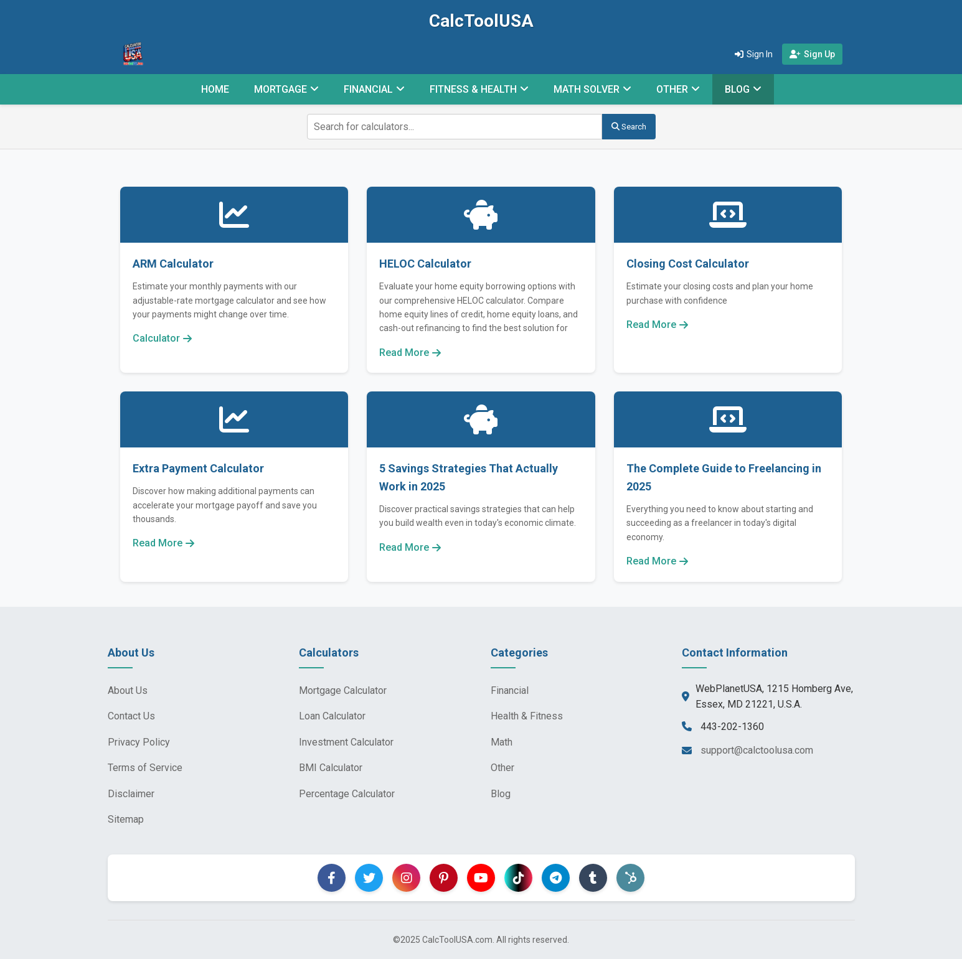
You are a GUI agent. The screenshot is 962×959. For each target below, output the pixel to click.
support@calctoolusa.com (756, 750)
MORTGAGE (280, 89)
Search (628, 126)
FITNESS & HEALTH (473, 89)
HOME (215, 89)
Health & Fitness (527, 716)
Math (501, 742)
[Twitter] (369, 878)
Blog (501, 794)
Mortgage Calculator (343, 690)
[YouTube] (481, 878)
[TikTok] (518, 878)
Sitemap (126, 819)
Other (502, 768)
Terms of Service (145, 768)
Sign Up (812, 54)
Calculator (162, 338)
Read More (410, 352)
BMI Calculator (330, 768)
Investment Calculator (346, 742)
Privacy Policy (139, 742)
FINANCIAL (368, 89)
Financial (510, 690)
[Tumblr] (593, 878)
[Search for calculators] (454, 126)
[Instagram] (406, 878)
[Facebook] (332, 878)
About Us (128, 690)
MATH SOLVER (587, 89)
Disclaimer (131, 794)
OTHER (672, 89)
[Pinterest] (444, 878)
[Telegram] (556, 878)
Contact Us (131, 716)
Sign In (754, 54)
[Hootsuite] (630, 878)
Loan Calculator (332, 716)
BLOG (737, 89)
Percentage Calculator (347, 794)
